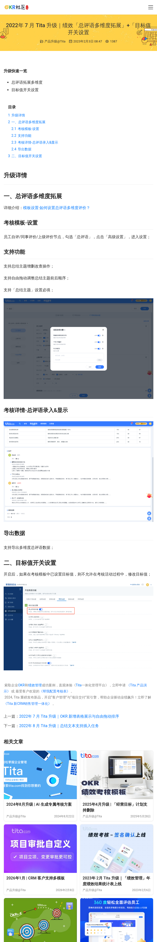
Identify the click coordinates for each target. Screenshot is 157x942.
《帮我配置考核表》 (54, 691)
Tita (79, 685)
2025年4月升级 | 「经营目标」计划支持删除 (115, 807)
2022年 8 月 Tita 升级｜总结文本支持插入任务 (59, 725)
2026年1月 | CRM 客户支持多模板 (35, 878)
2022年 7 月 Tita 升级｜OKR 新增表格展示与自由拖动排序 (69, 716)
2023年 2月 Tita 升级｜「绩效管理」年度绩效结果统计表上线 (116, 881)
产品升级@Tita (54, 41)
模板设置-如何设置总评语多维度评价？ (56, 207)
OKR (21, 685)
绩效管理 (35, 685)
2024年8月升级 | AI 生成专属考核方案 (39, 804)
